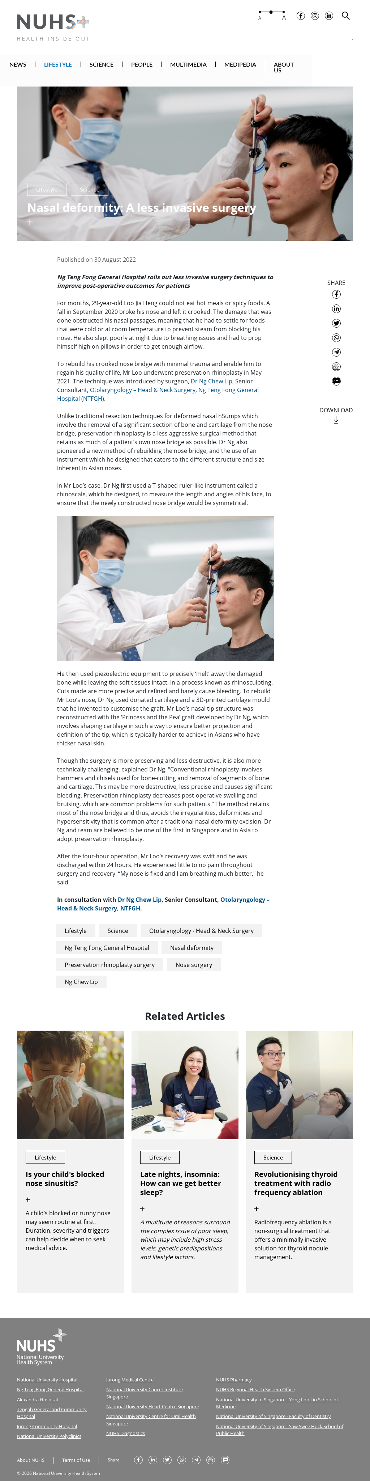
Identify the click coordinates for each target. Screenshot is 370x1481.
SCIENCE (126, 66)
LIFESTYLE (82, 66)
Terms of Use (73, 1448)
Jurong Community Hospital (44, 1415)
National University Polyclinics (47, 1424)
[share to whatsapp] (336, 329)
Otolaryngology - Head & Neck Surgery (201, 922)
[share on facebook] (336, 285)
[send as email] (336, 358)
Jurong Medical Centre (128, 1371)
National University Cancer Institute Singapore (152, 1380)
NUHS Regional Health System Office (253, 1380)
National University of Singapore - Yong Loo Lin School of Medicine (282, 1390)
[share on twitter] (336, 314)
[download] (336, 412)
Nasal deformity (192, 939)
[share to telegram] (336, 343)
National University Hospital (45, 1371)
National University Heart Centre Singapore (149, 1390)
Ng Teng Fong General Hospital (107, 939)
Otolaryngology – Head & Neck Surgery (142, 381)
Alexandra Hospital (36, 1390)
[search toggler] (345, 18)
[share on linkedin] (336, 300)
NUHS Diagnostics (124, 1415)
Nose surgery (194, 956)
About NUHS (29, 1448)
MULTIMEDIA (213, 66)
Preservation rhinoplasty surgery (110, 956)
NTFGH (130, 900)
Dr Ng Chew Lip (211, 372)
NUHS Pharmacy (233, 1371)
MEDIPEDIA (265, 66)
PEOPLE (166, 66)
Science (118, 922)
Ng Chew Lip (81, 973)
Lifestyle (76, 922)
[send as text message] (336, 372)
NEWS (42, 66)
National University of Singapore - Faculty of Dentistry (269, 1399)
